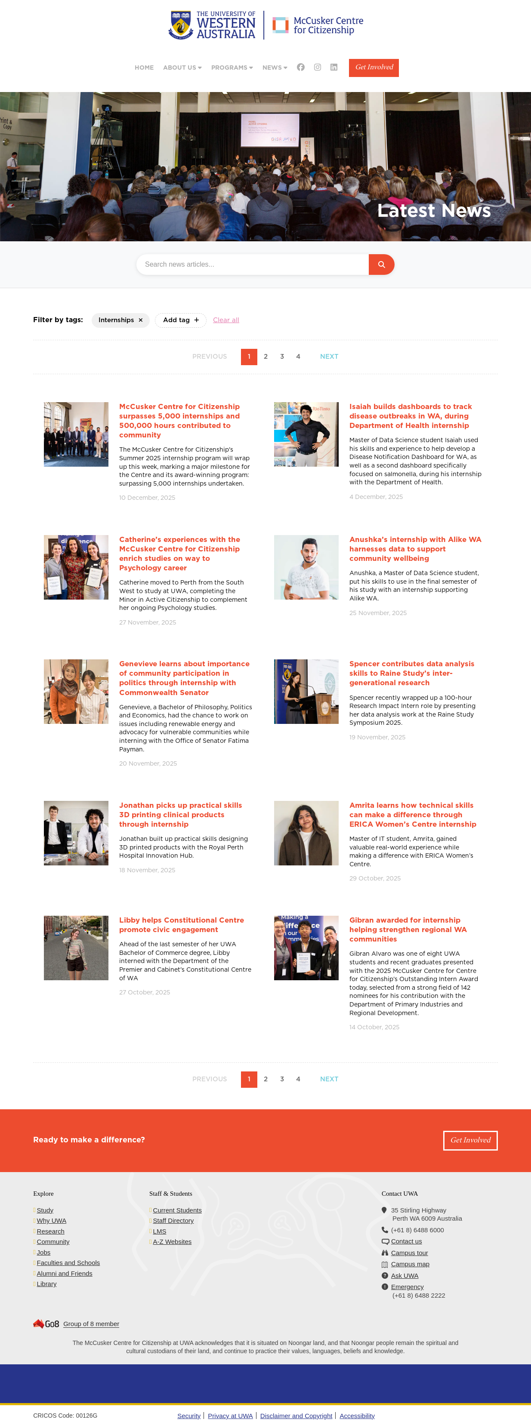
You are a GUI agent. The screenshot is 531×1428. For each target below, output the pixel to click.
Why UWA (52, 1220)
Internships (121, 320)
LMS (160, 1231)
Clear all (226, 320)
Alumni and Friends (65, 1273)
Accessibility (357, 1416)
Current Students (177, 1210)
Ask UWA (405, 1275)
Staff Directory (173, 1220)
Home (144, 68)
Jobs (44, 1252)
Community (53, 1241)
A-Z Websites (172, 1241)
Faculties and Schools (68, 1262)
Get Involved (374, 67)
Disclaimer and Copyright (296, 1416)
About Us (182, 68)
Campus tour (409, 1252)
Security (189, 1416)
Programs (232, 68)
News (274, 68)
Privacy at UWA (230, 1416)
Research (51, 1231)
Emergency (407, 1286)
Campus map (410, 1264)
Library (47, 1283)
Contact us (406, 1241)
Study (45, 1210)
